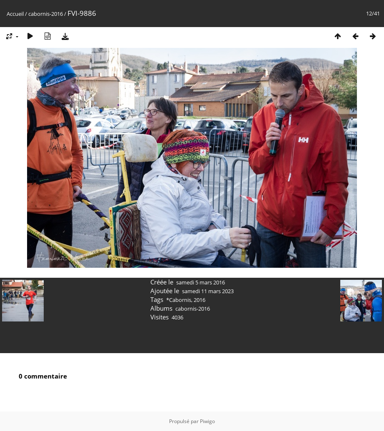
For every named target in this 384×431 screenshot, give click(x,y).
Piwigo (207, 421)
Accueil (15, 13)
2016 (199, 300)
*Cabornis (178, 300)
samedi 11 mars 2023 (208, 291)
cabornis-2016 (45, 13)
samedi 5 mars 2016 (200, 282)
